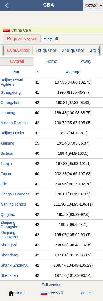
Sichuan (8, 153)
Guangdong (11, 92)
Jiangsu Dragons (15, 194)
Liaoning (8, 113)
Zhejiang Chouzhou (9, 234)
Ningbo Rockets (14, 123)
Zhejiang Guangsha (9, 224)
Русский (51, 293)
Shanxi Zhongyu (14, 265)
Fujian (6, 174)
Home (51, 61)
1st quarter (45, 50)
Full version (52, 285)
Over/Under (18, 50)
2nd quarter (73, 50)
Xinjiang (7, 143)
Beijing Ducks (12, 133)
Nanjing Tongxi (13, 204)
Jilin (4, 184)
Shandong (9, 255)
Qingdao (8, 214)
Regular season (22, 38)
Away (86, 61)
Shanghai (9, 245)
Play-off (50, 38)
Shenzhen (9, 275)
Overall (17, 61)
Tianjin (6, 163)
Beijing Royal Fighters (12, 82)
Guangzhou (10, 102)
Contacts (86, 293)
